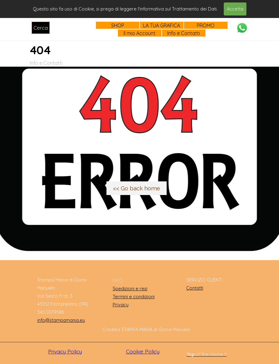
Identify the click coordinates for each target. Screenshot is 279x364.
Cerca (41, 27)
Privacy (120, 305)
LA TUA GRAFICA (161, 25)
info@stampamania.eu (61, 320)
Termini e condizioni (134, 297)
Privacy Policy (65, 351)
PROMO (205, 25)
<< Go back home (136, 188)
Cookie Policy (143, 351)
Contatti (194, 288)
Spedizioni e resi (130, 288)
